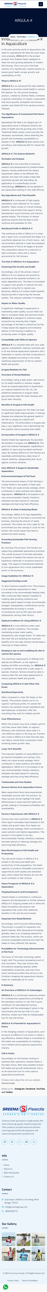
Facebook (30, 1089)
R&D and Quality (11, 1172)
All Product (21, 37)
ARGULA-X (21, 56)
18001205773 (9, 1211)
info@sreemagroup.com (14, 1207)
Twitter (9, 1092)
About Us (8, 1169)
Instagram (20, 1089)
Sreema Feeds (8, 1083)
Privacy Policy (13, 1280)
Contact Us (9, 1176)
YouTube (40, 1089)
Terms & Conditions (30, 1280)
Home (12, 37)
